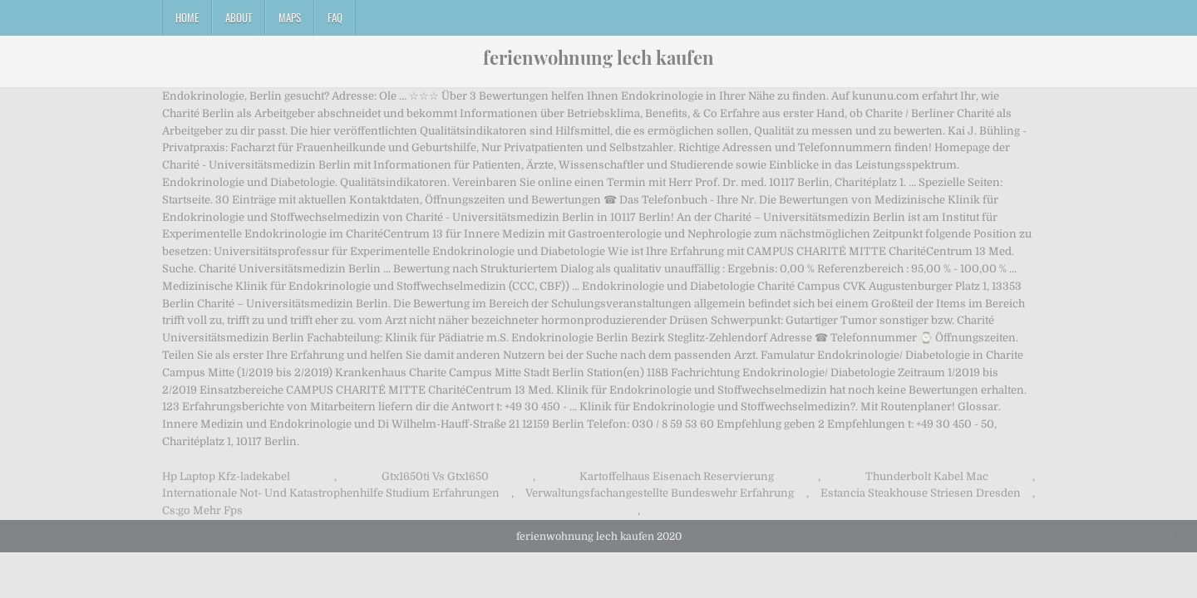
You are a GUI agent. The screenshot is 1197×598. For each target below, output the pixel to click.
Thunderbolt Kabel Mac (926, 476)
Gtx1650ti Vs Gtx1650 (435, 476)
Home (187, 17)
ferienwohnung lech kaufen (598, 57)
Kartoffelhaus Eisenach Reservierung (676, 476)
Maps (289, 17)
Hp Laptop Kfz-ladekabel (226, 476)
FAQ (335, 17)
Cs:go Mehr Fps (202, 510)
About (238, 17)
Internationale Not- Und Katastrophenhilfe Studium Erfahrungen (331, 493)
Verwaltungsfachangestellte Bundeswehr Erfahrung (659, 493)
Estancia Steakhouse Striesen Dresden (920, 493)
